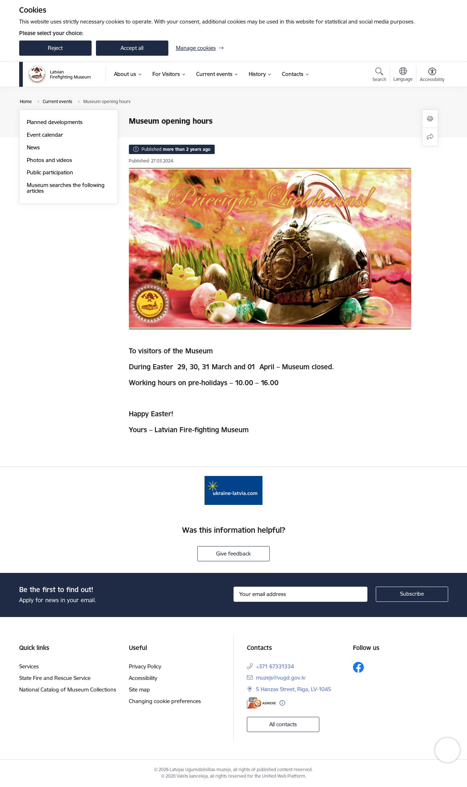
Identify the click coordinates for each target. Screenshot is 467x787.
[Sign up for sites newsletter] (412, 594)
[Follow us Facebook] (358, 667)
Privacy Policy (145, 666)
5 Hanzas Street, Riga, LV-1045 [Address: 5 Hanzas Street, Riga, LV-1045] (293, 689)
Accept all (132, 47)
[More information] (282, 703)
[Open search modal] (379, 75)
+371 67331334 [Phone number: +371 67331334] (275, 666)
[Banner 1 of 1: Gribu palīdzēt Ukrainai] (233, 489)
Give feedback (233, 553)
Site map (139, 689)
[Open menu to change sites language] (403, 75)
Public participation (50, 172)
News (33, 147)
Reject (55, 47)
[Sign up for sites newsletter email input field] (300, 594)
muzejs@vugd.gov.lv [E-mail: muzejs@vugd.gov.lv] (280, 677)
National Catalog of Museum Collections (67, 689)
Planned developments (55, 122)
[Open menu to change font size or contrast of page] (432, 75)
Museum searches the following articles (66, 188)
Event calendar (45, 134)
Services (29, 666)
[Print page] (430, 119)
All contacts (283, 724)
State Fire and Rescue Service (55, 678)
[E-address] (261, 703)
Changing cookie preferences (165, 701)
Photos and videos (49, 160)
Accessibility (143, 678)
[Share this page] (430, 137)
